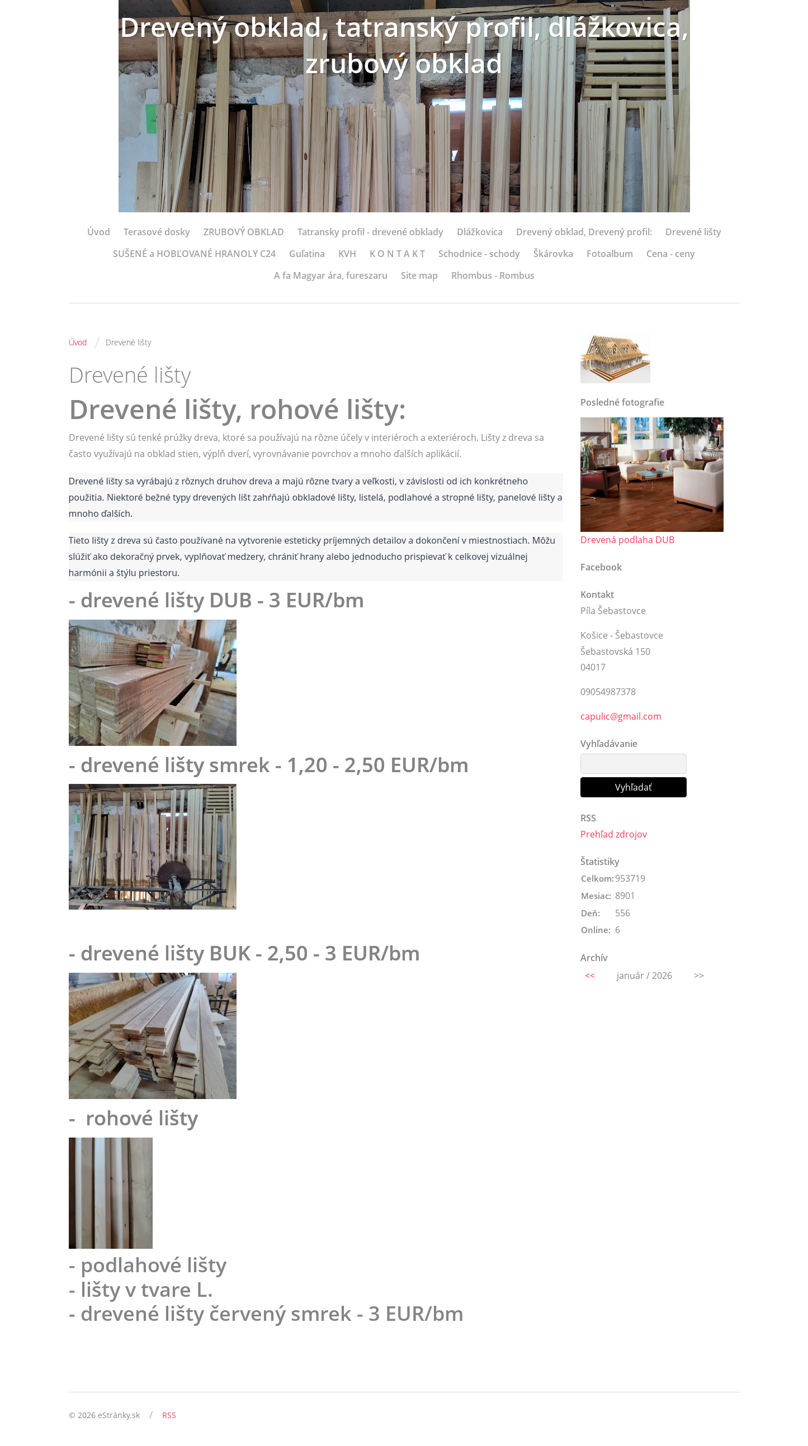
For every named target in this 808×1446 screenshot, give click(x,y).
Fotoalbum (610, 254)
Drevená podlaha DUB (627, 540)
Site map (419, 275)
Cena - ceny (670, 254)
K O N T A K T (397, 254)
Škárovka (553, 254)
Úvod (98, 232)
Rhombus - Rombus (493, 275)
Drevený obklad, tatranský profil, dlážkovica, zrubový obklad (404, 44)
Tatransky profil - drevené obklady (370, 232)
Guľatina (307, 254)
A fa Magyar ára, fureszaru (331, 275)
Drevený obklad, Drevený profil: (584, 232)
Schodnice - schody (479, 254)
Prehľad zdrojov (613, 834)
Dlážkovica (480, 232)
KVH (347, 254)
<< (590, 975)
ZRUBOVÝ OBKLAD (244, 232)
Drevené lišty (693, 232)
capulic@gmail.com (620, 716)
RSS (169, 1415)
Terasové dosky (157, 232)
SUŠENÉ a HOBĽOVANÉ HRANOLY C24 (194, 254)
